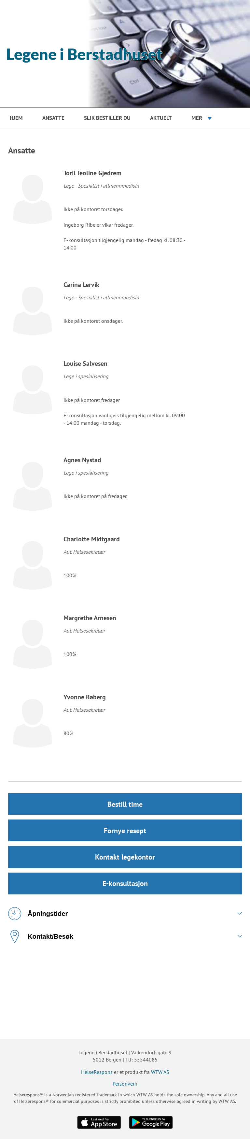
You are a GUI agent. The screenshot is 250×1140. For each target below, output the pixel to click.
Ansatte (53, 117)
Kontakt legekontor (125, 857)
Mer (196, 117)
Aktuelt (161, 117)
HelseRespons (97, 1073)
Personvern (125, 1084)
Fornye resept (125, 830)
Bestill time (125, 804)
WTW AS (160, 1073)
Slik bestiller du (107, 117)
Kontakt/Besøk (40, 937)
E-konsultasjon (125, 884)
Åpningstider (38, 914)
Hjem (16, 117)
